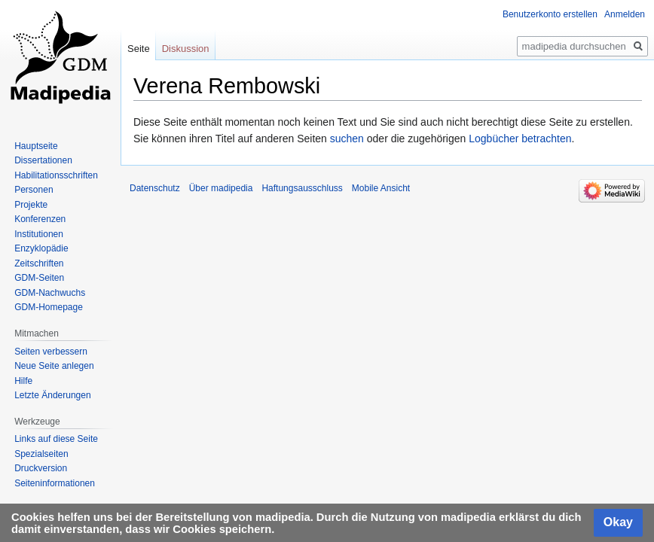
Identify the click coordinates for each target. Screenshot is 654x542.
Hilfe (23, 381)
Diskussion (185, 48)
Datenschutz (155, 188)
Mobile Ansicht (381, 188)
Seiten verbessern (50, 351)
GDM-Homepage (48, 307)
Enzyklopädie (41, 248)
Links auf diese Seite (56, 439)
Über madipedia (221, 188)
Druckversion (40, 468)
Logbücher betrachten (520, 138)
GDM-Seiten (39, 278)
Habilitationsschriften (56, 175)
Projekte (30, 204)
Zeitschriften (38, 263)
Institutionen (38, 234)
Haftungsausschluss (301, 188)
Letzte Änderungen (52, 395)
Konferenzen (40, 219)
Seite (138, 48)
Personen (33, 189)
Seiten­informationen (54, 483)
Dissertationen (43, 160)
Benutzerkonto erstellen (550, 14)
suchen (347, 138)
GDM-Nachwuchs (49, 293)
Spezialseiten (41, 454)
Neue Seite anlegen (53, 366)
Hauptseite (35, 146)
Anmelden (624, 14)
